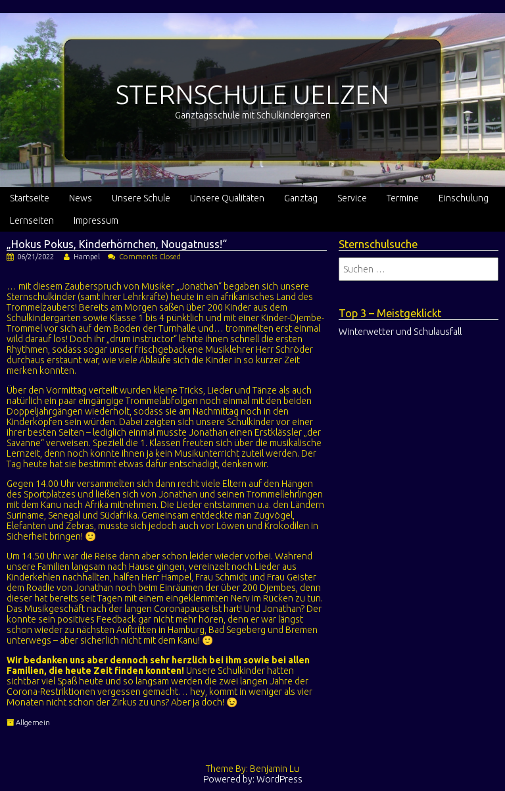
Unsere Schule (141, 198)
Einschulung (464, 198)
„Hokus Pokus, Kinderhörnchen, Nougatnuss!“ (117, 244)
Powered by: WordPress (252, 779)
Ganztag (301, 198)
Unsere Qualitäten (227, 198)
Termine (403, 198)
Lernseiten (32, 220)
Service (352, 198)
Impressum (96, 220)
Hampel (87, 257)
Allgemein (33, 723)
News (80, 198)
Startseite (29, 198)
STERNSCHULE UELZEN (252, 94)
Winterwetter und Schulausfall (400, 331)
